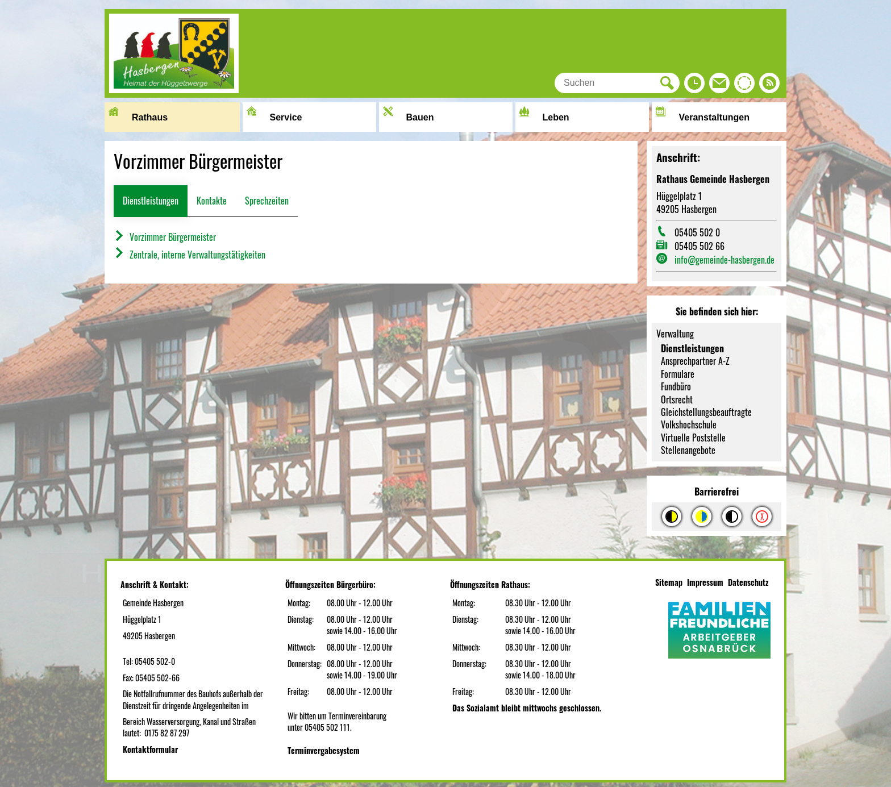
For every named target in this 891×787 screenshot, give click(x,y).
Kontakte (212, 200)
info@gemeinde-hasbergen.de (725, 260)
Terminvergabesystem (324, 750)
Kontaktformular (150, 749)
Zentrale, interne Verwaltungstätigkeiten (189, 254)
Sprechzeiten (267, 200)
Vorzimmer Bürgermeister (165, 237)
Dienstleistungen (150, 200)
